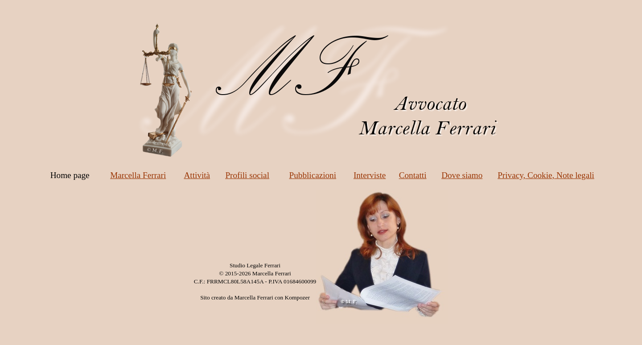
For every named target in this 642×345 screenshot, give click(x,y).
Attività (197, 175)
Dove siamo (461, 175)
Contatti (413, 175)
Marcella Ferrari (138, 175)
